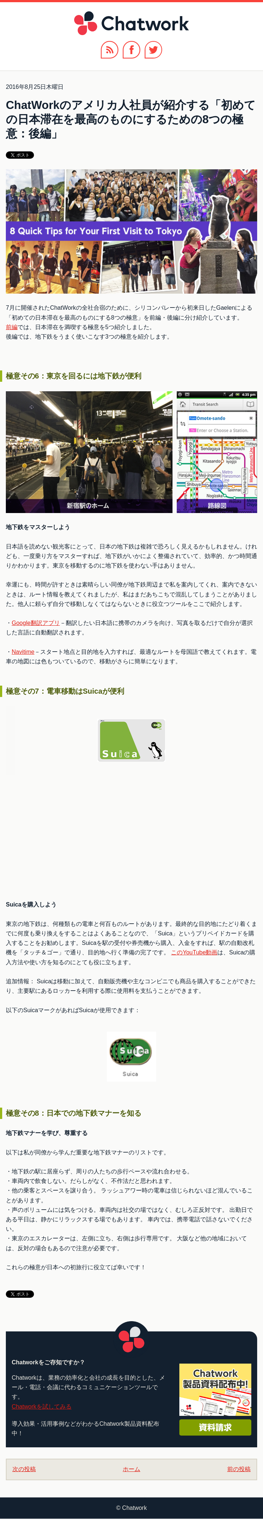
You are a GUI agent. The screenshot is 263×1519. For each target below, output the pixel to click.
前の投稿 (239, 1469)
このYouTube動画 (194, 952)
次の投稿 (24, 1469)
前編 (12, 327)
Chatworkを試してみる (42, 1406)
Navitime (23, 652)
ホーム (131, 1469)
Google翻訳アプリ (36, 623)
